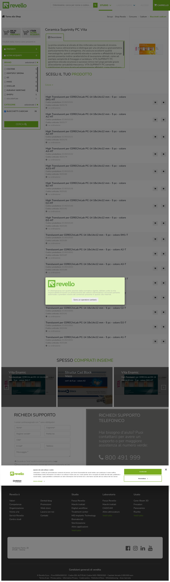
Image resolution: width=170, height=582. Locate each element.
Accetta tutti (143, 568)
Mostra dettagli (37, 577)
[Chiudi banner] (166, 566)
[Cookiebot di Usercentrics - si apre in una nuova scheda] (17, 577)
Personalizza (143, 574)
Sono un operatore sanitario (85, 300)
